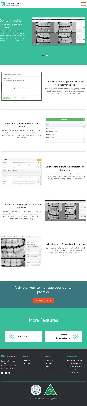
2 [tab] (48, 56)
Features (48, 363)
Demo (47, 366)
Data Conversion (74, 363)
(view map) (13, 368)
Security (26, 363)
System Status (73, 372)
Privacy (49, 399)
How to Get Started (75, 360)
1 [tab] (44, 56)
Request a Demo (43, 300)
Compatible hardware (76, 366)
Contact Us (71, 369)
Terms (55, 399)
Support (48, 369)
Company (49, 360)
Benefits (26, 360)
